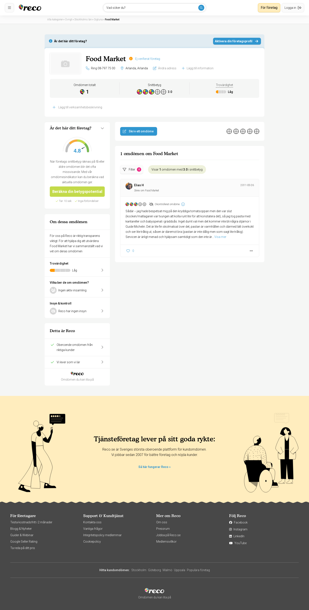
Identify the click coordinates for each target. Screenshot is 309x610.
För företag (269, 8)
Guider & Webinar (21, 535)
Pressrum (163, 528)
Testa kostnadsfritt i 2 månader (31, 522)
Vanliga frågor (93, 528)
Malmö (167, 570)
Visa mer (220, 237)
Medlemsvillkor (166, 541)
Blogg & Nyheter (21, 528)
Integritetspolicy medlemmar (102, 535)
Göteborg (154, 570)
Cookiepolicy (92, 541)
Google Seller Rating (23, 541)
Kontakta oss (92, 522)
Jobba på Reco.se (168, 535)
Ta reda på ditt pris (22, 548)
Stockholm (138, 570)
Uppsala (179, 570)
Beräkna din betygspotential (77, 191)
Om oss (161, 522)
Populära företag (198, 570)
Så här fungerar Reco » (154, 467)
